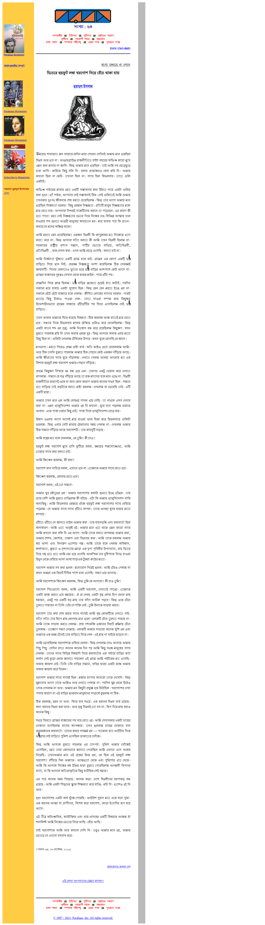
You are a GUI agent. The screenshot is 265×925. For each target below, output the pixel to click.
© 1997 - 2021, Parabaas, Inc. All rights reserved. (83, 918)
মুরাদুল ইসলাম (83, 86)
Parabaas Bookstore (14, 53)
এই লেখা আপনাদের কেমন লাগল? (83, 881)
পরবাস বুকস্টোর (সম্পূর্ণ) (14, 65)
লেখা (6, 193)
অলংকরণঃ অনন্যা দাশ (118, 867)
